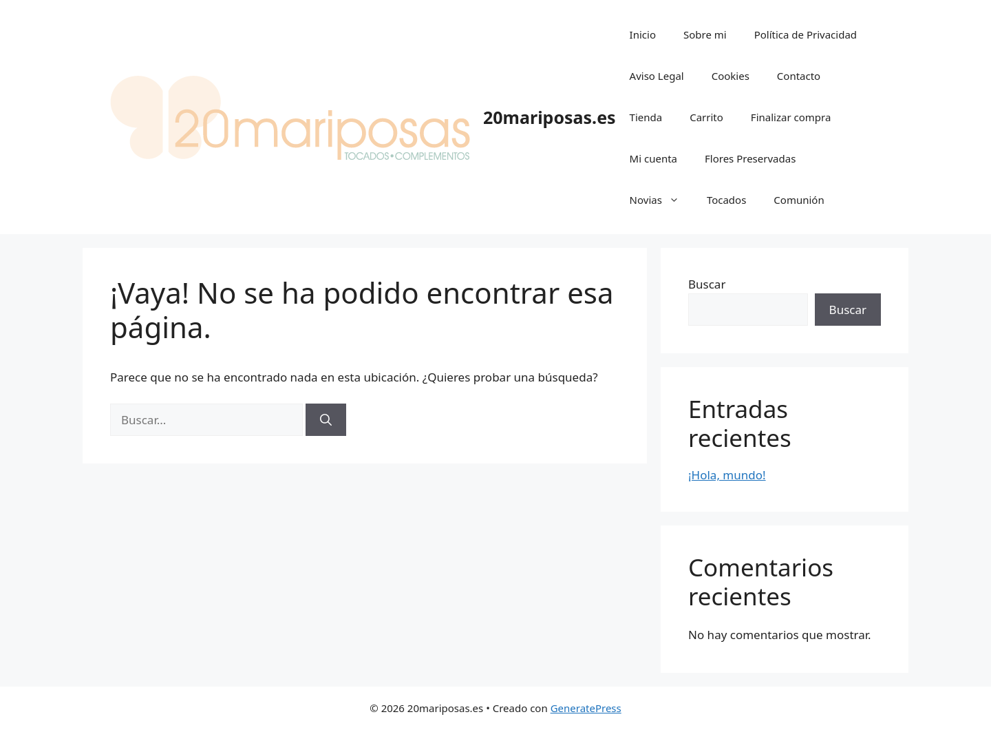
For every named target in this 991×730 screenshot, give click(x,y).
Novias (661, 199)
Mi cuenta (653, 158)
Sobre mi (705, 34)
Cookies (730, 76)
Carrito (706, 117)
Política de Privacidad (805, 34)
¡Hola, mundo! (727, 475)
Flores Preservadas (750, 158)
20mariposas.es (549, 117)
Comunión (799, 200)
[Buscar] (326, 420)
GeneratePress (586, 708)
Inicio (643, 34)
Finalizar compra (791, 117)
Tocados (726, 200)
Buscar (706, 284)
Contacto (798, 76)
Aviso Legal (657, 76)
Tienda (646, 117)
